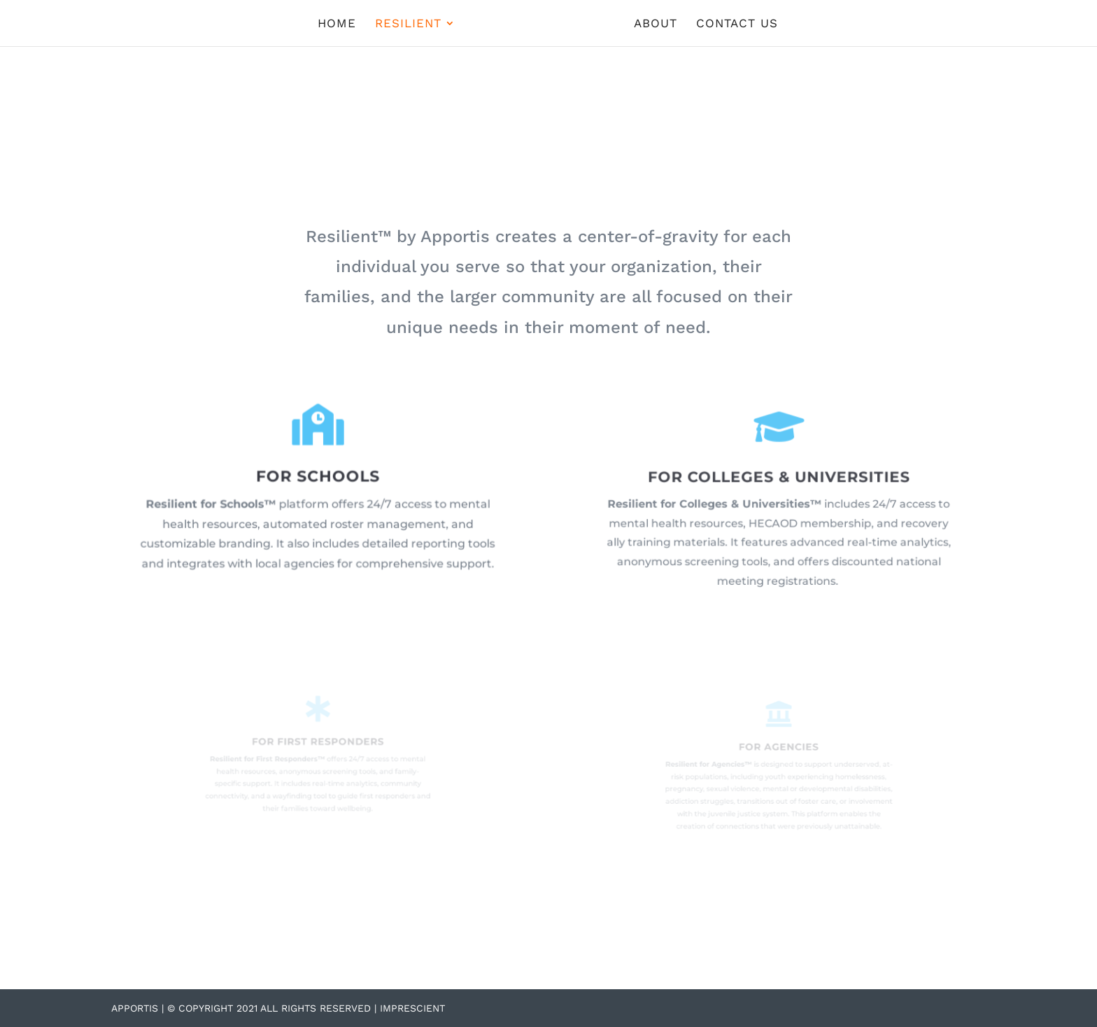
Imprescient (412, 1008)
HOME (337, 24)
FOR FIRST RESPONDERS (317, 744)
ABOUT (655, 24)
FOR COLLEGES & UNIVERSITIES (779, 480)
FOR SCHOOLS (318, 478)
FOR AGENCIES (779, 751)
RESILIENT (408, 24)
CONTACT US (737, 24)
